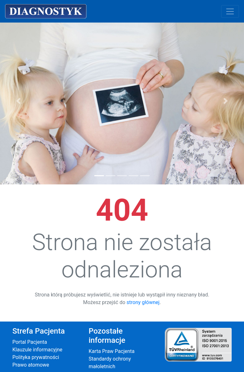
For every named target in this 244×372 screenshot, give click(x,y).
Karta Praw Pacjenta (112, 351)
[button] (18, 100)
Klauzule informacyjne (37, 350)
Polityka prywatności (35, 357)
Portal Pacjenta (29, 342)
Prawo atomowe (30, 365)
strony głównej (142, 302)
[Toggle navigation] (230, 11)
